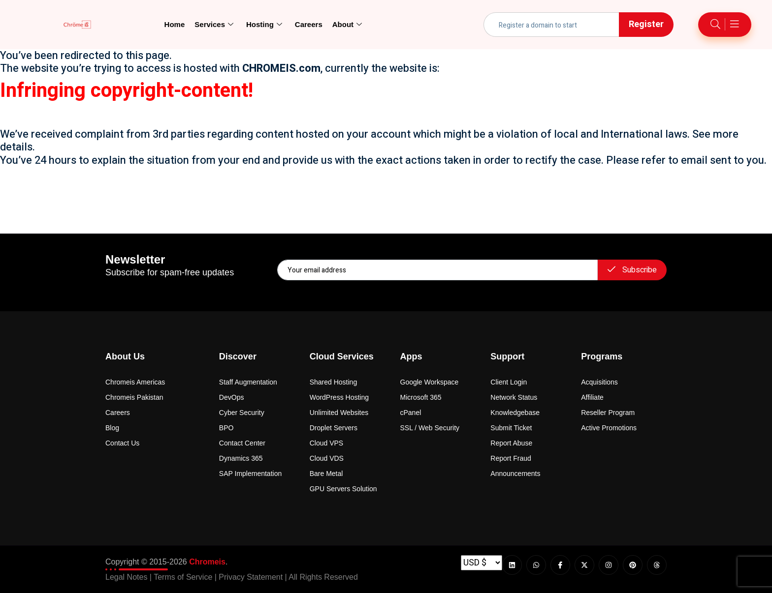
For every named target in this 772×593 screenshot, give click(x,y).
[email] (437, 270)
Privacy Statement (251, 577)
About (347, 24)
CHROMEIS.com (281, 68)
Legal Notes (126, 577)
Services (213, 24)
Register (646, 24)
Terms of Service (183, 577)
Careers (308, 24)
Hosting (264, 24)
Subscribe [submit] (632, 270)
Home (174, 24)
